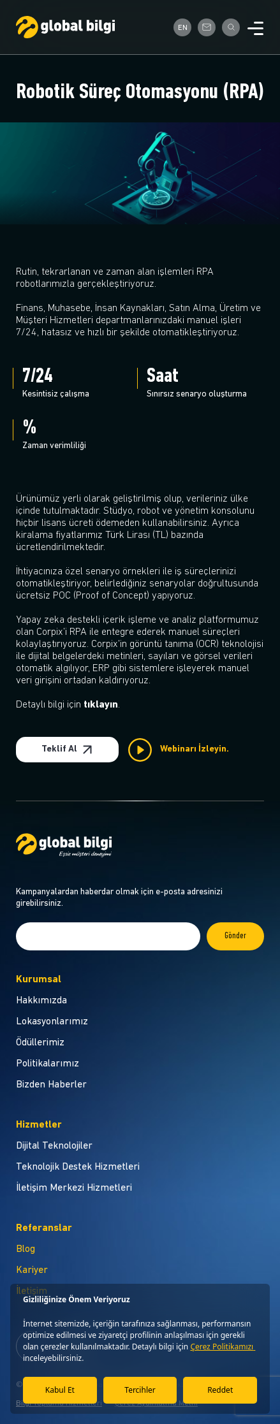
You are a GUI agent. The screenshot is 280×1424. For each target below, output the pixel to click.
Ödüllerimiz (40, 1043)
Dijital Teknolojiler (54, 1146)
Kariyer (32, 1270)
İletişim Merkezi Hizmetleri (74, 1188)
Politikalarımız (47, 1064)
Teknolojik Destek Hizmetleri (78, 1167)
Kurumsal (38, 980)
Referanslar (44, 1228)
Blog (25, 1249)
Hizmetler (39, 1125)
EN (183, 28)
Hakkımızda (41, 1001)
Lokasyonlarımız (52, 1022)
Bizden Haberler (51, 1085)
